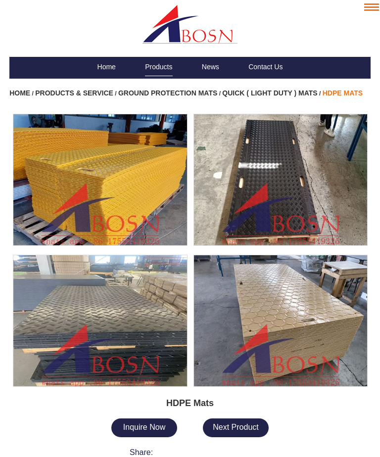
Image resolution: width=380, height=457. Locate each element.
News (210, 67)
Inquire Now (144, 427)
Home (106, 67)
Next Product (235, 427)
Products (158, 67)
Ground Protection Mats (167, 93)
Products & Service (74, 93)
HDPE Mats (343, 93)
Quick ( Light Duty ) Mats (269, 93)
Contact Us (265, 67)
